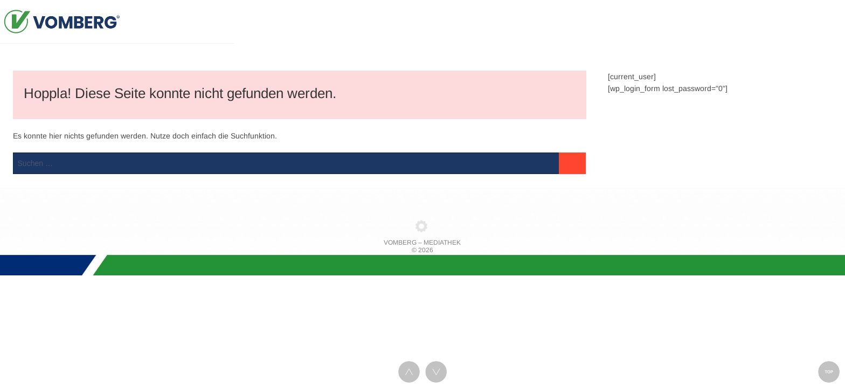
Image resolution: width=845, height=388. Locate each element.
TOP (829, 372)
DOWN (436, 372)
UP (409, 372)
